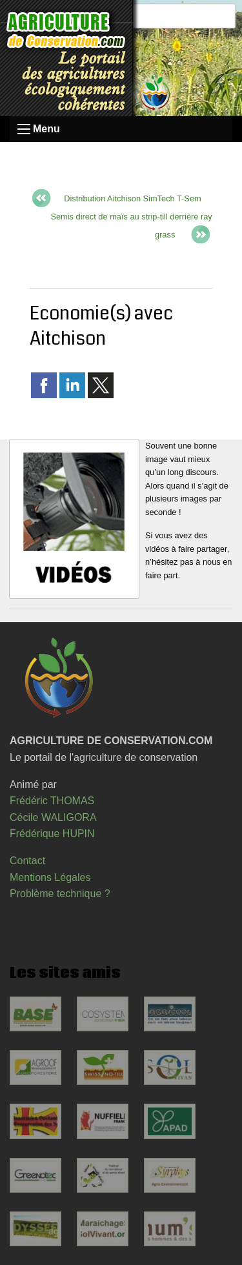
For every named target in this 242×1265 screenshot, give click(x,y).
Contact (27, 860)
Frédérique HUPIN (52, 833)
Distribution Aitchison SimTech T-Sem (132, 198)
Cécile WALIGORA (53, 817)
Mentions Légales (50, 877)
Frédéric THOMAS (52, 800)
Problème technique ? (60, 893)
